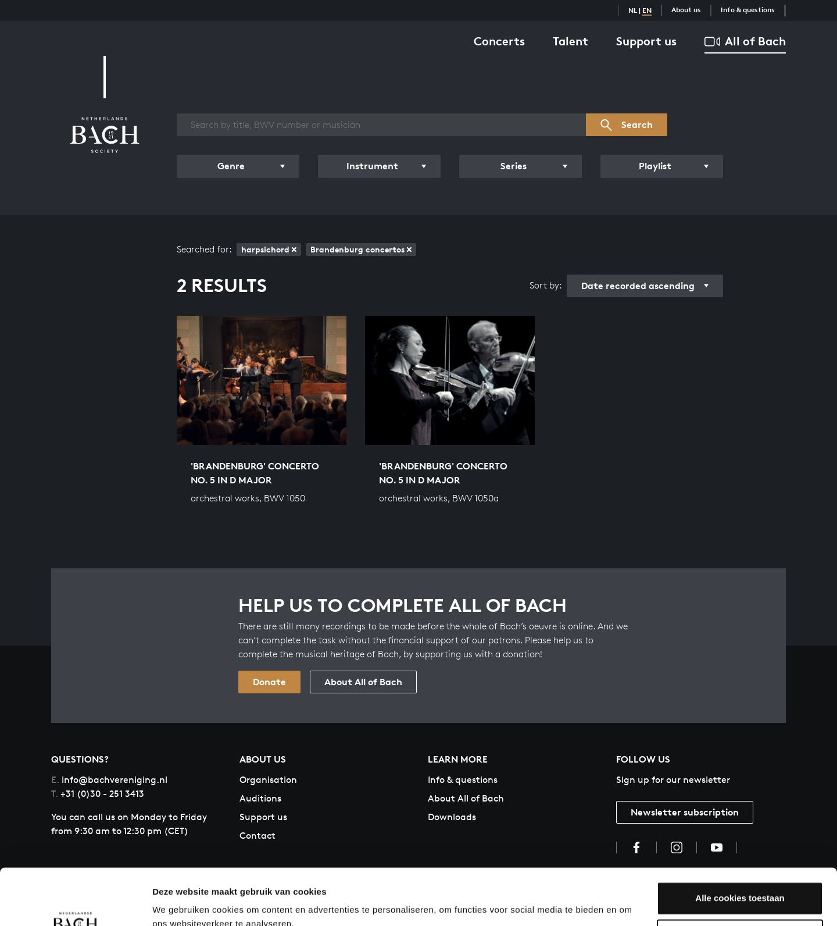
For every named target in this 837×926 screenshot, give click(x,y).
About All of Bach (363, 682)
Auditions (260, 798)
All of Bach (745, 41)
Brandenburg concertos (361, 249)
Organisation (268, 779)
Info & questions (748, 9)
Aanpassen (740, 883)
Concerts (499, 41)
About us (686, 9)
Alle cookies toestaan (739, 845)
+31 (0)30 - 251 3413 (97, 793)
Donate (269, 682)
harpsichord (268, 249)
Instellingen (177, 903)
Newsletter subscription (685, 812)
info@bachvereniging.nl (109, 779)
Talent (570, 41)
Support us (646, 41)
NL (632, 10)
